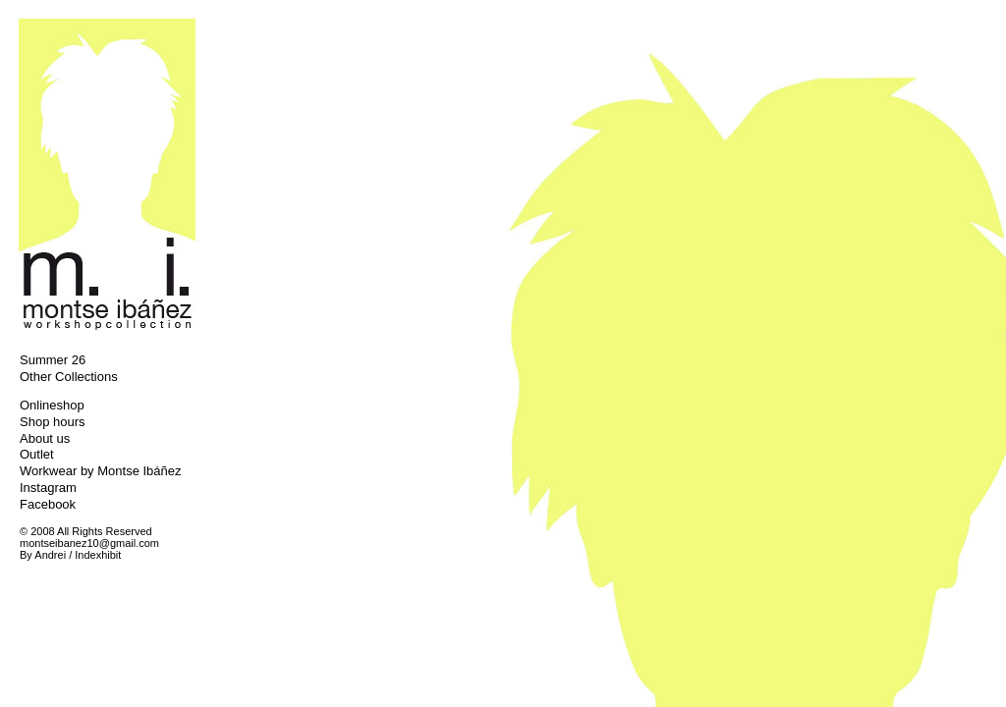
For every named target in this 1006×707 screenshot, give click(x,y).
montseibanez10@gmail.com (89, 543)
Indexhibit (98, 555)
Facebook (48, 504)
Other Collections (69, 376)
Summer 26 (52, 360)
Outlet (37, 454)
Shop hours (52, 421)
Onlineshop (52, 405)
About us (45, 438)
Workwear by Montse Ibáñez (101, 470)
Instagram (48, 487)
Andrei (50, 555)
